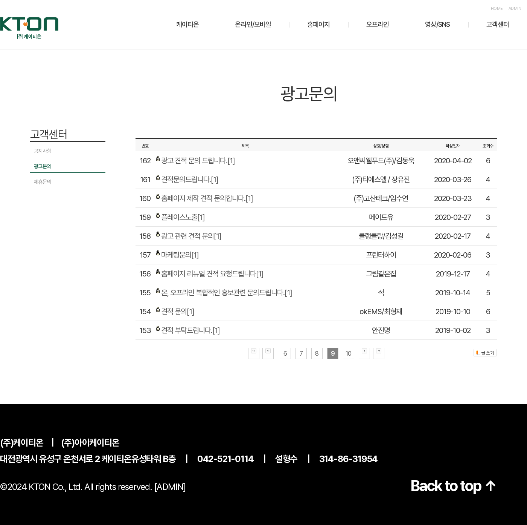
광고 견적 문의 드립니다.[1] (198, 160)
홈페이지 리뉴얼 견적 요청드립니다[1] (212, 273)
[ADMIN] (170, 486)
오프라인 (377, 24)
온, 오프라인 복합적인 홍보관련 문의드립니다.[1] (226, 292)
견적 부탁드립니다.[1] (190, 330)
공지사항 (42, 151)
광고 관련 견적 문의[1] (191, 236)
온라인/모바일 (253, 24)
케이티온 (187, 24)
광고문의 (42, 166)
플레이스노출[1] (183, 217)
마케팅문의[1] (180, 254)
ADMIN (515, 8)
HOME (497, 8)
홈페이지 (318, 24)
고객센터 (497, 24)
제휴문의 (42, 182)
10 (348, 353)
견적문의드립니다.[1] (189, 179)
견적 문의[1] (177, 311)
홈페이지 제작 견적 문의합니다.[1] (207, 198)
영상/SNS (437, 24)
